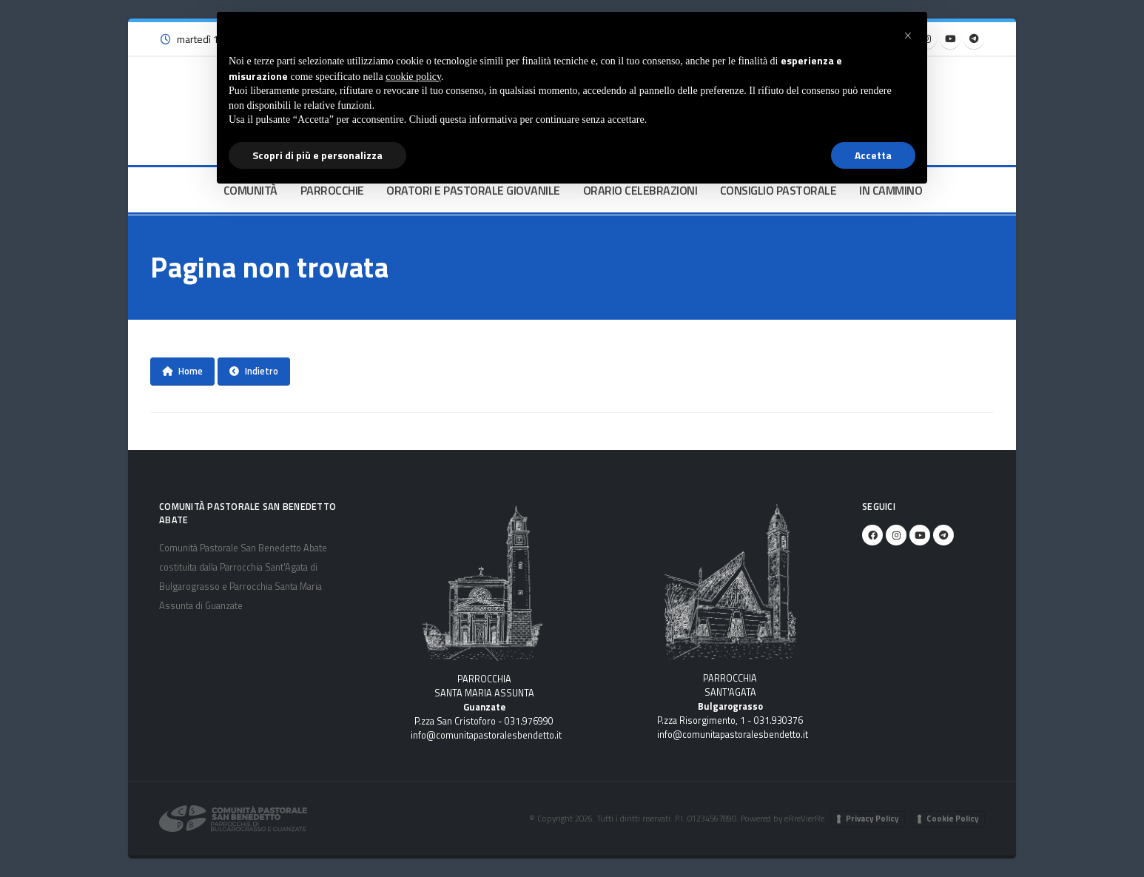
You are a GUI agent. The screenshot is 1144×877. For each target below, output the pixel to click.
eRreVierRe (804, 818)
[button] (908, 35)
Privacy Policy (872, 818)
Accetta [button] (873, 155)
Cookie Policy (952, 818)
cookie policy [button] (413, 76)
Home (182, 370)
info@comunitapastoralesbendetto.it (486, 735)
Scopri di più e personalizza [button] (317, 155)
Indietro (253, 370)
